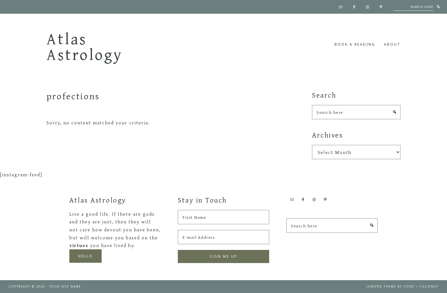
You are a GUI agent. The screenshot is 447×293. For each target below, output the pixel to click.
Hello (85, 256)
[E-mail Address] (223, 237)
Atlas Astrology (85, 46)
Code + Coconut (421, 286)
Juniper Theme (381, 286)
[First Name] (223, 217)
